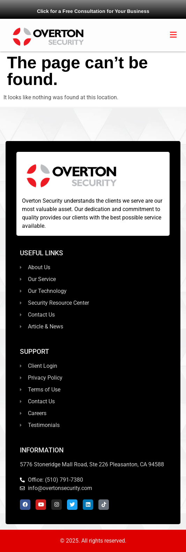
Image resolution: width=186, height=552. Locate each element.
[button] (173, 35)
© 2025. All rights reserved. (93, 540)
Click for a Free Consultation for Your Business (93, 11)
